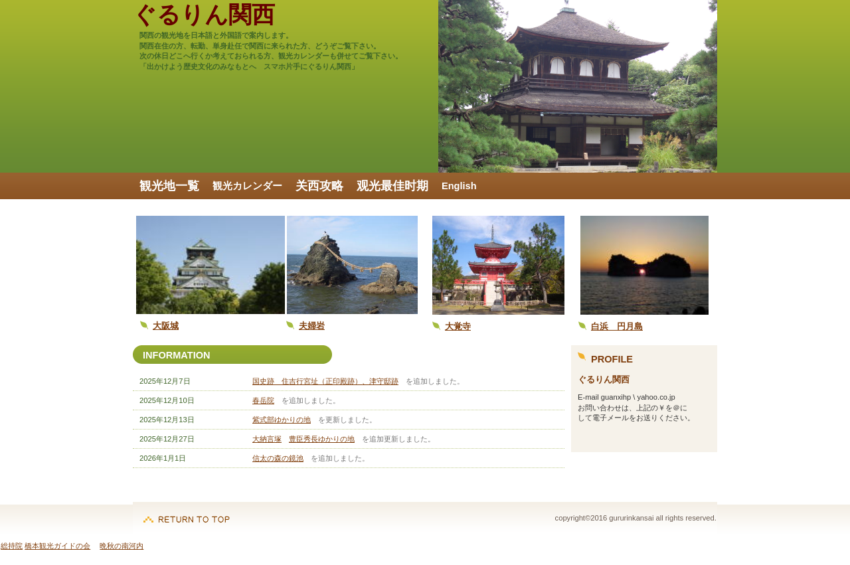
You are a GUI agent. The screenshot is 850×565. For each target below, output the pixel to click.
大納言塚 (267, 439)
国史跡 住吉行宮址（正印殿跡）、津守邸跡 (325, 381)
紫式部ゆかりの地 (281, 420)
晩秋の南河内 (121, 546)
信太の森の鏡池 (277, 458)
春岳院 (263, 400)
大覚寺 (458, 326)
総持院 (12, 546)
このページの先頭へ (186, 512)
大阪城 (166, 326)
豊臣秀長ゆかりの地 (322, 439)
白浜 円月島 (617, 326)
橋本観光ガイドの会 (57, 546)
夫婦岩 (312, 326)
